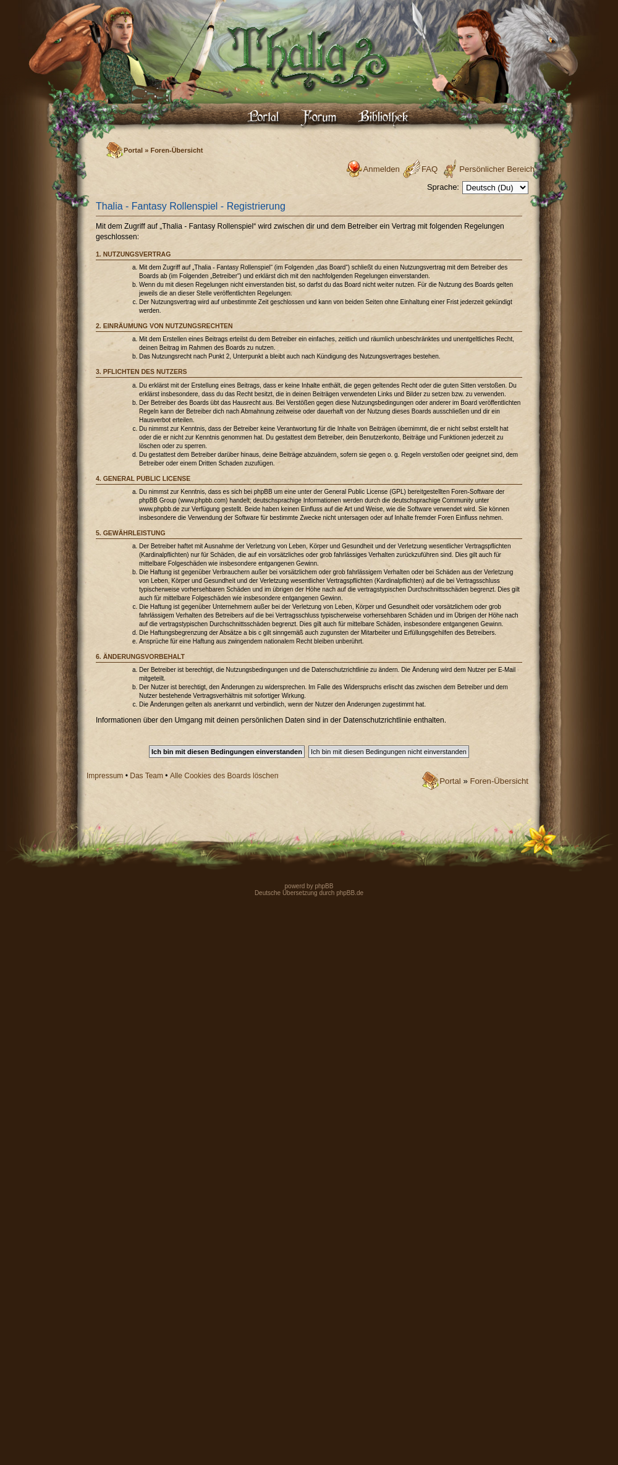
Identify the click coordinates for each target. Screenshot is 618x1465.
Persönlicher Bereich (497, 169)
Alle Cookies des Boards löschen (224, 775)
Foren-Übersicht (176, 150)
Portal (133, 150)
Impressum (105, 775)
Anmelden (381, 169)
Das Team (146, 775)
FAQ (429, 169)
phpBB (323, 886)
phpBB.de (349, 893)
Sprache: (443, 187)
